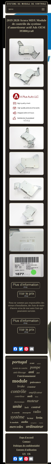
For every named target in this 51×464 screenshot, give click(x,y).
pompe (35, 367)
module (19, 381)
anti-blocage (19, 372)
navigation (33, 423)
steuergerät (26, 413)
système (17, 416)
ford (38, 373)
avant (32, 363)
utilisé (39, 363)
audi (29, 396)
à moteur (31, 387)
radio (37, 412)
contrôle (18, 391)
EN (24, 454)
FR (28, 454)
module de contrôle (20, 368)
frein (39, 417)
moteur (33, 400)
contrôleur (20, 396)
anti (31, 372)
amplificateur (35, 392)
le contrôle (16, 413)
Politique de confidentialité (26, 445)
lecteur (30, 418)
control (35, 407)
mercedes (16, 427)
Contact (26, 441)
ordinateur (34, 426)
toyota (41, 423)
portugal (19, 361)
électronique (19, 402)
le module (14, 422)
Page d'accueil (26, 437)
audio (24, 421)
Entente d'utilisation (26, 449)
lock (27, 407)
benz (36, 397)
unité (17, 406)
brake (21, 386)
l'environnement (26, 376)
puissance (35, 382)
